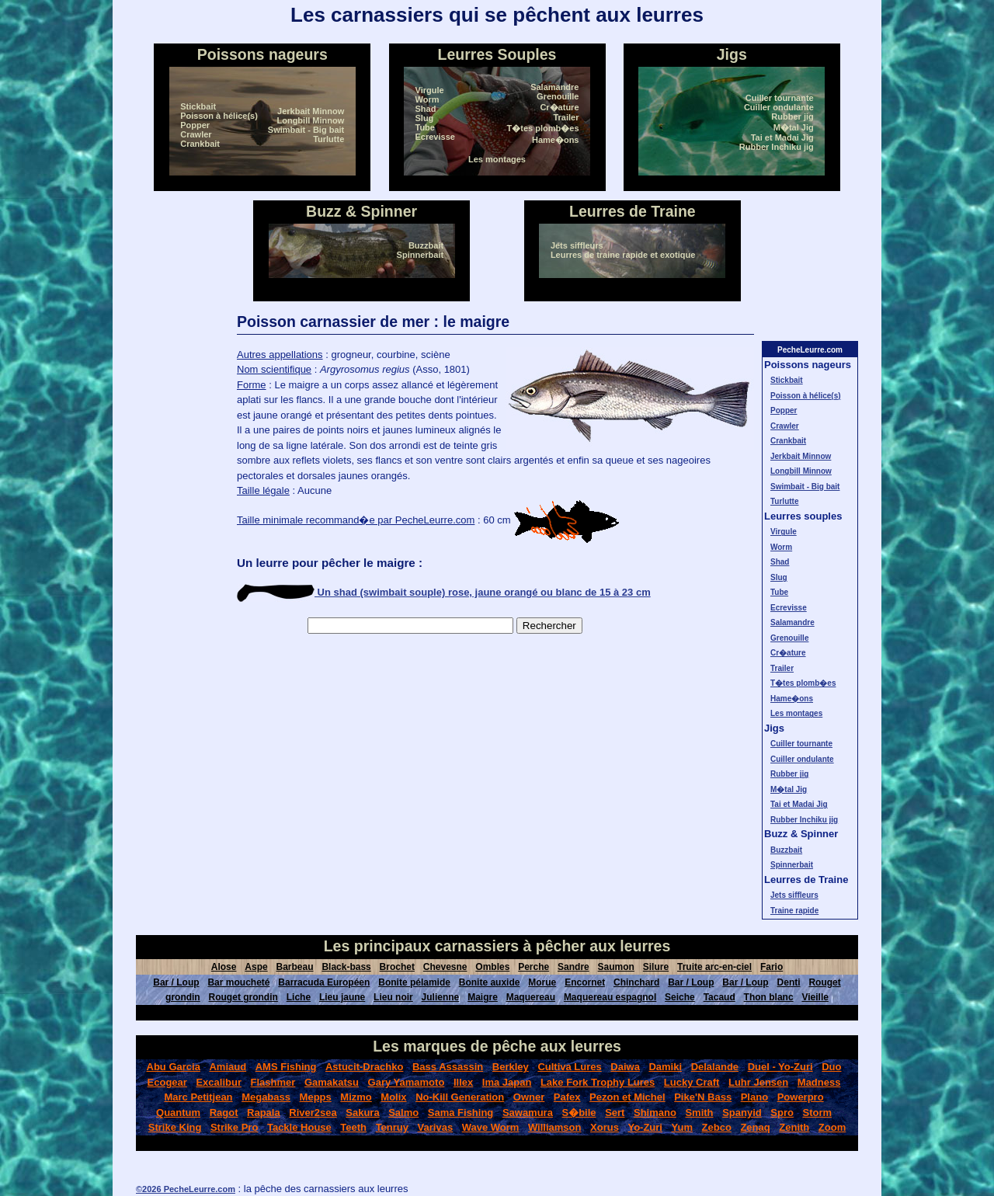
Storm (817, 1112)
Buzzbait (425, 245)
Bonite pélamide (414, 982)
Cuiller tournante (780, 98)
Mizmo (355, 1097)
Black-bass (345, 966)
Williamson (555, 1127)
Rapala (263, 1112)
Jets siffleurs (577, 245)
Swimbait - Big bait (306, 129)
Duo (831, 1067)
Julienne (441, 997)
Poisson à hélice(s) (219, 115)
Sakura (362, 1112)
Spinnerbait (420, 254)
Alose (224, 966)
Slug (424, 118)
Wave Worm (491, 1127)
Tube (425, 127)
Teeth (353, 1127)
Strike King (175, 1127)
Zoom (832, 1127)
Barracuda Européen (324, 982)
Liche (299, 997)
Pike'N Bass (703, 1097)
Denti (789, 982)
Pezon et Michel (627, 1097)
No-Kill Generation (459, 1097)
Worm (427, 99)
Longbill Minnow (310, 120)
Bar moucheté (238, 982)
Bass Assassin (447, 1067)
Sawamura (527, 1112)
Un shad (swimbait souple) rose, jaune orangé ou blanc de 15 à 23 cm (444, 592)
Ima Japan (507, 1082)
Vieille (814, 997)
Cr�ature (559, 107)
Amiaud (227, 1067)
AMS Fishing (286, 1067)
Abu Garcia (173, 1067)
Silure (656, 966)
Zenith (794, 1127)
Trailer (566, 117)
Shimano (655, 1112)
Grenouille (558, 96)
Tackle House (299, 1127)
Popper (195, 125)
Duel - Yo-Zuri (780, 1067)
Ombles (492, 966)
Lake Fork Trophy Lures (597, 1082)
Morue (542, 982)
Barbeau (295, 966)
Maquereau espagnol (610, 997)
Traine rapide (794, 910)
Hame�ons (555, 139)
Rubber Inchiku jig (776, 146)
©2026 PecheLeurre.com (185, 1189)
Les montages (497, 159)
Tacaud (719, 997)
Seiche (680, 997)
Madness (819, 1082)
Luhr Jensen (758, 1082)
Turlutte (328, 139)
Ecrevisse (435, 136)
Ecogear (167, 1082)
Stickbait (198, 106)
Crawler (195, 134)
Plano (754, 1097)
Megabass (266, 1097)
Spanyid (742, 1112)
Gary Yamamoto (406, 1082)
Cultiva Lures (569, 1067)
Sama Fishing (461, 1112)
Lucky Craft (692, 1082)
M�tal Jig (793, 127)
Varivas (436, 1127)
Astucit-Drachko (364, 1067)
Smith (699, 1112)
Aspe (256, 966)
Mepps (316, 1097)
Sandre (573, 966)
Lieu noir (393, 997)
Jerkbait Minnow (310, 111)
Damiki (665, 1067)
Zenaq (755, 1127)
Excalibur (219, 1082)
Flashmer (273, 1082)
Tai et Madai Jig (782, 137)
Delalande (715, 1067)
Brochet (397, 966)
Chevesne (445, 966)
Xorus (604, 1127)
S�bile (578, 1112)
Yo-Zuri (644, 1127)
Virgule (429, 90)
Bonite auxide (489, 982)
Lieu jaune (342, 997)
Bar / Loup (176, 982)
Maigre (482, 997)
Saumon (616, 966)
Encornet (585, 982)
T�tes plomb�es (543, 128)
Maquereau (530, 997)
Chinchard (636, 982)
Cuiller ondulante (779, 107)
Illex (463, 1082)
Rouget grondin (243, 997)
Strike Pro (234, 1127)
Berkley (510, 1067)
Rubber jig (792, 116)
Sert (614, 1112)
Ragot (224, 1112)
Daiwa (625, 1067)
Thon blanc (769, 997)
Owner (528, 1097)
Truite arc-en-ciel (714, 966)
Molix (393, 1097)
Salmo (403, 1112)
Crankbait (200, 143)
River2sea (312, 1112)
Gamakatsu (331, 1082)
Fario (771, 966)
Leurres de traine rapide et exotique (623, 254)
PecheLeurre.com (810, 350)
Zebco (717, 1127)
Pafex (567, 1097)
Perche (533, 966)
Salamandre (554, 87)
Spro (782, 1112)
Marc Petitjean (198, 1097)
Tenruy (392, 1127)
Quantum (178, 1112)
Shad (425, 108)
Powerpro (800, 1097)
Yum (682, 1127)
